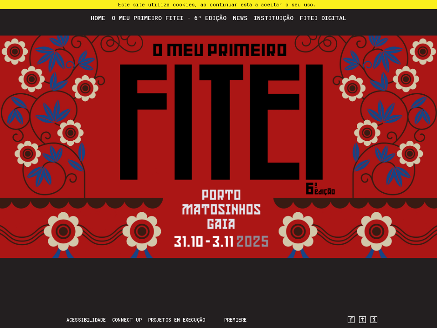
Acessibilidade (86, 320)
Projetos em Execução (176, 320)
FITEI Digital (323, 18)
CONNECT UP (127, 320)
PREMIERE (235, 320)
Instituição (273, 18)
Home (98, 18)
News (240, 18)
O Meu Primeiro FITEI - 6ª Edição (169, 18)
